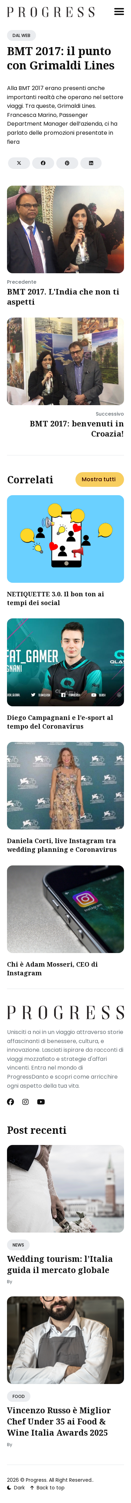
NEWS (18, 1245)
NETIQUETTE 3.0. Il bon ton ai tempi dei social (55, 598)
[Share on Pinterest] (67, 163)
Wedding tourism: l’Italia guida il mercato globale (60, 1264)
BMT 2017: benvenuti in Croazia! (77, 428)
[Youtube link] (41, 1102)
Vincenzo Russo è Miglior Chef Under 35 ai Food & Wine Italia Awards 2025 (59, 1421)
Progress (36, 1479)
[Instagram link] (25, 1102)
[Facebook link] (11, 1102)
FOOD (19, 1396)
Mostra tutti (99, 479)
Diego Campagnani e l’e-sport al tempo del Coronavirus (60, 721)
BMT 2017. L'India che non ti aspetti (63, 296)
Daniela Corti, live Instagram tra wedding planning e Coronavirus (62, 845)
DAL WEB (21, 35)
